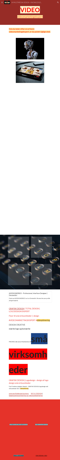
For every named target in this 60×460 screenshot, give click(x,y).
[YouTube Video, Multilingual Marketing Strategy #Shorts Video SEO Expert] (18, 411)
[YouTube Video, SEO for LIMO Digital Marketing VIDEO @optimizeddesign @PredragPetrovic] (30, 138)
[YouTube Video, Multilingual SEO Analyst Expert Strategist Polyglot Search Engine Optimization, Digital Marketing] (30, 176)
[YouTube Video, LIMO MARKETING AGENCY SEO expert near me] (30, 103)
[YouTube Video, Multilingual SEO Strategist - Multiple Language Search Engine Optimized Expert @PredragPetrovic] (30, 213)
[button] (2, 2)
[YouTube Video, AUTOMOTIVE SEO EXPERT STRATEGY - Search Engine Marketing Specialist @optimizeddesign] (41, 443)
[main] (30, 10)
